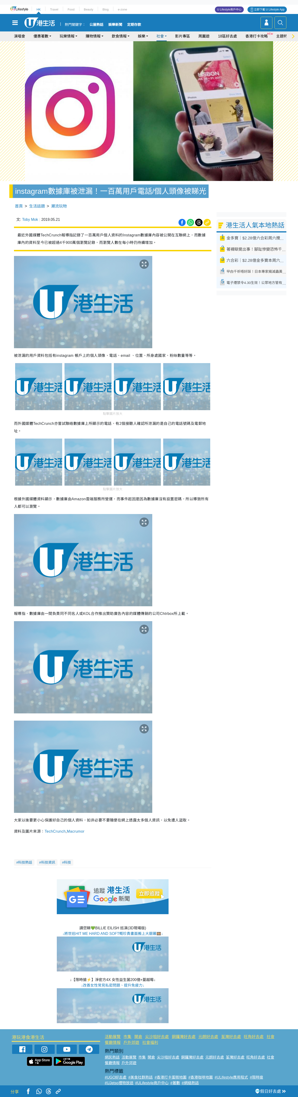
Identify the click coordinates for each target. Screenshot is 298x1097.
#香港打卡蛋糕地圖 (170, 1077)
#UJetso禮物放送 (119, 1083)
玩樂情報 (67, 36)
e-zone (122, 9)
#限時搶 (256, 1077)
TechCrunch (55, 831)
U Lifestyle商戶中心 (229, 9)
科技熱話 (25, 862)
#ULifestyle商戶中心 (152, 1083)
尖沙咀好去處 (157, 1037)
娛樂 (141, 36)
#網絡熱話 (190, 1083)
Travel (54, 9)
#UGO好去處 (115, 1077)
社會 (160, 36)
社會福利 (150, 1042)
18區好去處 (227, 36)
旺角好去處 (254, 1037)
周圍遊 (204, 36)
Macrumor (76, 831)
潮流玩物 (59, 206)
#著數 (175, 1083)
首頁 (19, 206)
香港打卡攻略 (256, 36)
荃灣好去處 (231, 1037)
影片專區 (182, 36)
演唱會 (19, 36)
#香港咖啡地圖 (200, 1077)
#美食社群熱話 (140, 1077)
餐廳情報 (113, 1042)
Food (71, 9)
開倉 (138, 1037)
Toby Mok (30, 219)
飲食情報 (119, 36)
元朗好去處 (208, 1037)
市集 (127, 1037)
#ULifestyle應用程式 (231, 1077)
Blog (105, 9)
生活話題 (37, 206)
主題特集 (283, 36)
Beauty (88, 9)
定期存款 (134, 25)
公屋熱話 (96, 25)
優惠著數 (41, 36)
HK (39, 9)
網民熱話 (112, 1057)
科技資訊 (48, 862)
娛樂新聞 (115, 25)
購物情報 (93, 36)
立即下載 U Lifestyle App (269, 9)
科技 (67, 862)
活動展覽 (113, 1037)
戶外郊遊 (131, 1042)
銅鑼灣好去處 (184, 1037)
